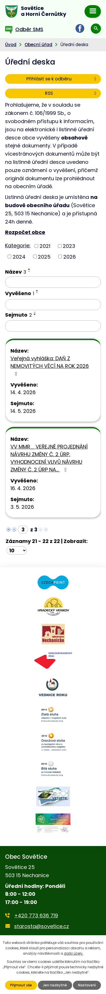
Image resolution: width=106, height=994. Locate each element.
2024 (19, 256)
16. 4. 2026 (22, 488)
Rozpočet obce (25, 232)
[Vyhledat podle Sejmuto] (53, 326)
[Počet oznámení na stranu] (17, 550)
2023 (69, 246)
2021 (45, 246)
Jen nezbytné (55, 985)
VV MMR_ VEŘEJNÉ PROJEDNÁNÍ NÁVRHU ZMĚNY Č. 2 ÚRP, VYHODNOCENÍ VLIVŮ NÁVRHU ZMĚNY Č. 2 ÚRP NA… (49, 458)
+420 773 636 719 (36, 915)
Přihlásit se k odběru (62, 79)
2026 (69, 256)
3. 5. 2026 (22, 506)
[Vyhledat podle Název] (53, 282)
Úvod (10, 45)
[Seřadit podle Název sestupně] (29, 271)
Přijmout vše (21, 985)
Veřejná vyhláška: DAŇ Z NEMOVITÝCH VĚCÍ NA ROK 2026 (49, 365)
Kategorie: (18, 245)
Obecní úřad (38, 45)
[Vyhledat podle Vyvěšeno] (53, 304)
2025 (44, 256)
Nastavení (87, 985)
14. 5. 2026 (23, 411)
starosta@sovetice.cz (41, 926)
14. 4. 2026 (23, 392)
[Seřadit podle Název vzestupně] (29, 269)
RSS (71, 93)
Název (15, 271)
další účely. (73, 953)
